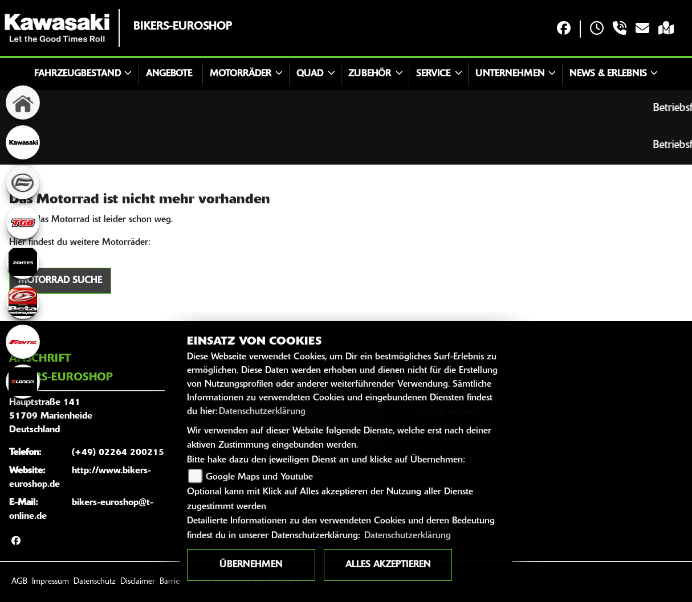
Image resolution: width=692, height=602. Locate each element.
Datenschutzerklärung (262, 411)
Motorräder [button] (240, 74)
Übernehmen (250, 565)
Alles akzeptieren (387, 565)
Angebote (169, 74)
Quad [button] (309, 74)
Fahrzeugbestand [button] (77, 74)
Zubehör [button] (369, 74)
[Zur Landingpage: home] (23, 102)
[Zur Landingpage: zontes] (23, 262)
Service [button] (433, 74)
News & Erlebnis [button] (608, 74)
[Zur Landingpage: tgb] (23, 222)
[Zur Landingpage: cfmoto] (23, 182)
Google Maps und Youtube (259, 477)
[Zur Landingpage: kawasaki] (23, 142)
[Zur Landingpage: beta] (23, 302)
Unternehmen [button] (509, 74)
